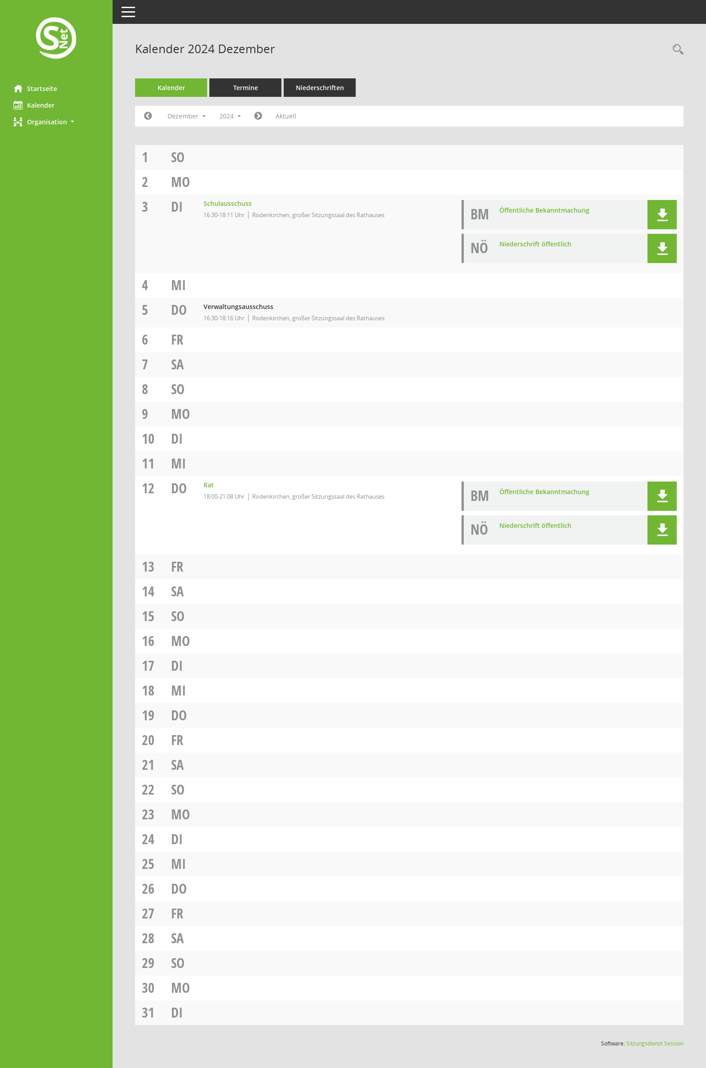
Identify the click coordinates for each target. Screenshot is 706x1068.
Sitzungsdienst (654, 1043)
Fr (177, 339)
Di (177, 206)
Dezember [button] (186, 116)
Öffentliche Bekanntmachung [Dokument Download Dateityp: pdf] (544, 210)
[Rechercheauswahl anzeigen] (675, 49)
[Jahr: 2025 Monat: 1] (258, 116)
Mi (178, 285)
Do (179, 309)
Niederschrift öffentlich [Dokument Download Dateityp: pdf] (535, 244)
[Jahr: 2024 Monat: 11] (147, 116)
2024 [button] (230, 116)
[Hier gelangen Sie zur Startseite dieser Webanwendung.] (56, 39)
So (178, 157)
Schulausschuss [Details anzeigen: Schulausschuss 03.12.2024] (228, 203)
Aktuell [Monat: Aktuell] (286, 116)
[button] (56, 122)
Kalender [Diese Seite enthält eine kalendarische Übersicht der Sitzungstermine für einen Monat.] (34, 104)
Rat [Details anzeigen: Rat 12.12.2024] (209, 485)
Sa (177, 364)
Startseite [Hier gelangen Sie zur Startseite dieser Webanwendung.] (35, 88)
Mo (180, 182)
